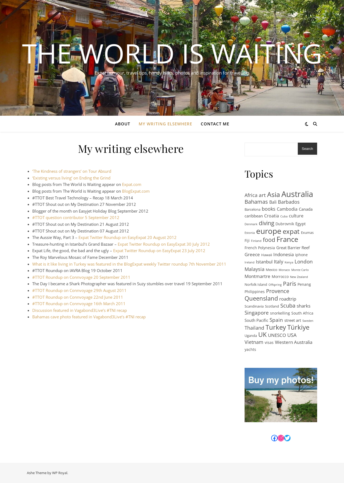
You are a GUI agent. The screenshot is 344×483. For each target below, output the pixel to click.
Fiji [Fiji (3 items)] (247, 240)
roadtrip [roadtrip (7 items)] (287, 298)
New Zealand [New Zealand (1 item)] (299, 277)
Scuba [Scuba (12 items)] (287, 305)
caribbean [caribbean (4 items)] (254, 215)
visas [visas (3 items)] (269, 342)
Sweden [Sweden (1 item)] (307, 321)
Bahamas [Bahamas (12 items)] (256, 202)
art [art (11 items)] (262, 195)
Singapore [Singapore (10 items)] (257, 312)
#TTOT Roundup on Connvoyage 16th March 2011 (79, 303)
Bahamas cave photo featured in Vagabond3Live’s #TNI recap (89, 316)
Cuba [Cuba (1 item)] (284, 216)
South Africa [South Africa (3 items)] (302, 313)
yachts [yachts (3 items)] (250, 349)
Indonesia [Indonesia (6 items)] (283, 254)
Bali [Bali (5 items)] (273, 202)
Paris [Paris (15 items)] (289, 283)
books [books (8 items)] (268, 209)
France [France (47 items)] (287, 239)
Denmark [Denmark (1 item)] (251, 224)
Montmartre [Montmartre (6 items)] (257, 276)
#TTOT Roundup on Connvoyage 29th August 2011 (79, 290)
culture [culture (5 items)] (296, 216)
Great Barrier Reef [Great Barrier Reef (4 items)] (293, 247)
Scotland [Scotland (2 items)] (272, 306)
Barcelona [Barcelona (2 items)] (252, 209)
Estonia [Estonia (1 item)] (250, 233)
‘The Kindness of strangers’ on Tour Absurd (71, 171)
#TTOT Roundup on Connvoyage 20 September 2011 (81, 277)
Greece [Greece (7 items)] (252, 254)
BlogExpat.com (136, 191)
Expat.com (131, 184)
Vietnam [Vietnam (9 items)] (254, 342)
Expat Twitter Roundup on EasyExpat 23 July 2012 (159, 250)
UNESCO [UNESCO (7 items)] (277, 335)
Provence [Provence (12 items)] (277, 291)
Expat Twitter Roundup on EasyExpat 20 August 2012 (127, 237)
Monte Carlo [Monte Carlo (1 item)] (300, 270)
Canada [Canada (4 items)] (306, 209)
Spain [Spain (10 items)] (276, 320)
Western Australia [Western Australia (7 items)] (293, 342)
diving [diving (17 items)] (266, 223)
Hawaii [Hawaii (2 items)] (266, 254)
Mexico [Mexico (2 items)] (271, 269)
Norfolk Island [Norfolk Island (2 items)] (256, 284)
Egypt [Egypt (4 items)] (300, 223)
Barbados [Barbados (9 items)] (289, 202)
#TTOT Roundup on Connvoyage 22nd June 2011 (77, 297)
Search (307, 149)
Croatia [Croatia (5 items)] (271, 216)
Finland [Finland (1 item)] (256, 241)
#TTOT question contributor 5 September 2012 (75, 217)
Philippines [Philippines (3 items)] (255, 291)
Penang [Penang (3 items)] (304, 284)
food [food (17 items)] (269, 240)
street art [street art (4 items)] (292, 320)
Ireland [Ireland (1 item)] (250, 262)
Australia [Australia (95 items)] (297, 194)
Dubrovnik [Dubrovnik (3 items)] (284, 223)
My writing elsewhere (165, 123)
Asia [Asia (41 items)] (273, 194)
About (122, 123)
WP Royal (59, 472)
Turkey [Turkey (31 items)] (276, 327)
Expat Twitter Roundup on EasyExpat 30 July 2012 (164, 244)
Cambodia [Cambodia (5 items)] (287, 209)
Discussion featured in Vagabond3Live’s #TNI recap (79, 310)
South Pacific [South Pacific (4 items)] (256, 320)
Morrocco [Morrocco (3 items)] (280, 276)
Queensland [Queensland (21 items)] (261, 298)
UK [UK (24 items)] (262, 335)
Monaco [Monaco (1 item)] (284, 270)
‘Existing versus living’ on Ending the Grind (71, 178)
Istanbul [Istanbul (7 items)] (264, 261)
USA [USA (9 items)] (291, 335)
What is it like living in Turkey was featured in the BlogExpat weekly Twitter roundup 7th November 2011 (129, 264)
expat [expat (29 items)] (291, 231)
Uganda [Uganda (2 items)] (251, 335)
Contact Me (215, 123)
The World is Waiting (172, 53)
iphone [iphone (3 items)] (301, 254)
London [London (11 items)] (304, 261)
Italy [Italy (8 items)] (278, 261)
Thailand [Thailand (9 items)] (254, 328)
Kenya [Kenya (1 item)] (289, 262)
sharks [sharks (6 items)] (303, 306)
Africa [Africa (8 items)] (251, 195)
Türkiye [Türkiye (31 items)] (298, 327)
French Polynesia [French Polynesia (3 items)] (260, 247)
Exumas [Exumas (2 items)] (307, 232)
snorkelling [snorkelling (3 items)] (280, 313)
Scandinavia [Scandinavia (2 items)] (254, 306)
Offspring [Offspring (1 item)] (275, 285)
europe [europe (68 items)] (268, 231)
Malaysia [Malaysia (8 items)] (254, 269)
